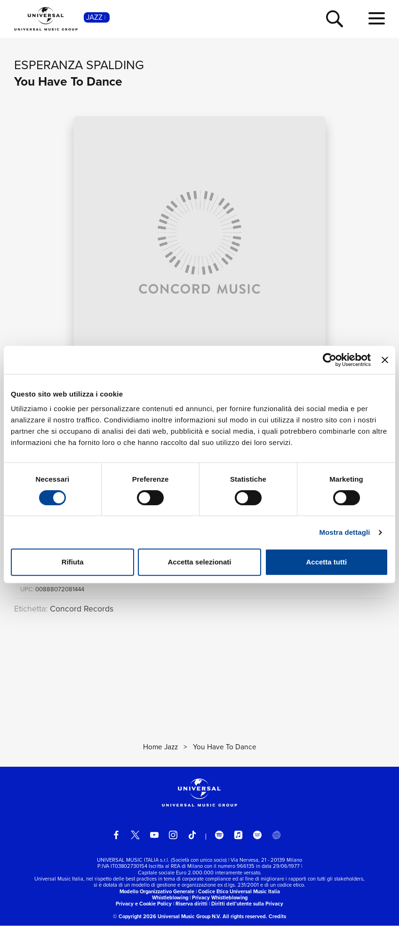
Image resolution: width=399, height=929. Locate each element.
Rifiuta (73, 562)
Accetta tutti (326, 562)
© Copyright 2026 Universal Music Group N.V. (167, 920)
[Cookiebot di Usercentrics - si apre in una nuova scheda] (329, 360)
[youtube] (154, 838)
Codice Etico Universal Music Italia (239, 894)
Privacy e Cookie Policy (144, 907)
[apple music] (238, 838)
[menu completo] (376, 19)
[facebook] (116, 838)
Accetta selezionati (199, 562)
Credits (277, 920)
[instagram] (173, 838)
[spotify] (219, 838)
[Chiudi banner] (385, 360)
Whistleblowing (170, 901)
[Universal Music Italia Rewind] (276, 838)
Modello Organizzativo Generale (157, 894)
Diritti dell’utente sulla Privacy (247, 907)
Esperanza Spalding (79, 65)
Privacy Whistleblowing (219, 901)
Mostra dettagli (344, 532)
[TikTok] (192, 838)
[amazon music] (257, 838)
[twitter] (135, 838)
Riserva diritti (191, 907)
